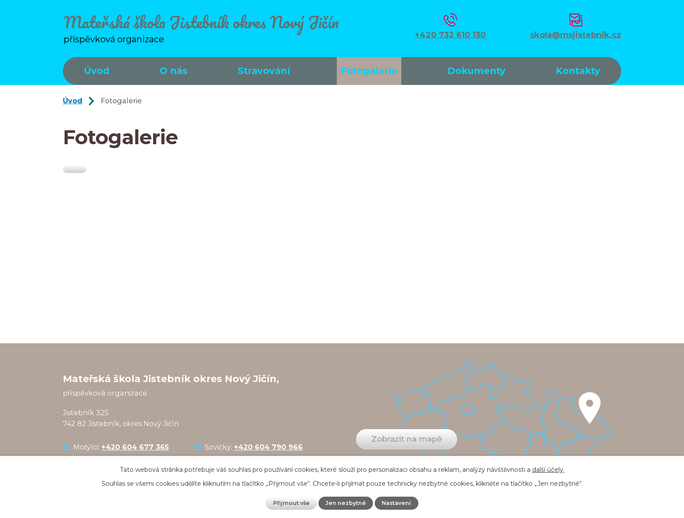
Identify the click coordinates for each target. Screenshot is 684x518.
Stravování (264, 70)
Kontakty (578, 70)
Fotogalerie (369, 70)
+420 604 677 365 (135, 447)
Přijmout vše (291, 503)
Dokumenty (477, 70)
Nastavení (396, 503)
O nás (174, 70)
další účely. (548, 470)
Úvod (96, 70)
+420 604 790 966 (268, 447)
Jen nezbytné (345, 503)
